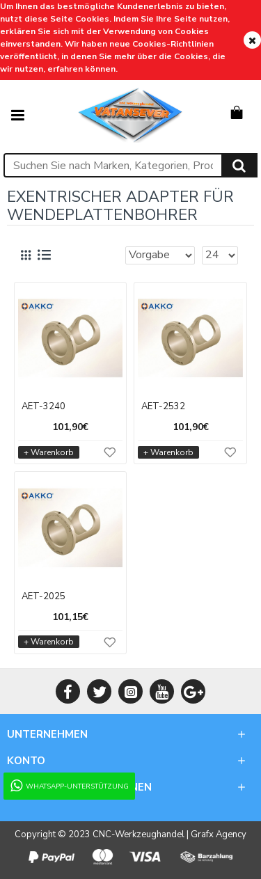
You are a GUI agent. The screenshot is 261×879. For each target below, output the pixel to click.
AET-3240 (43, 407)
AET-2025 (43, 597)
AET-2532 (163, 407)
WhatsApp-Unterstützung (68, 786)
